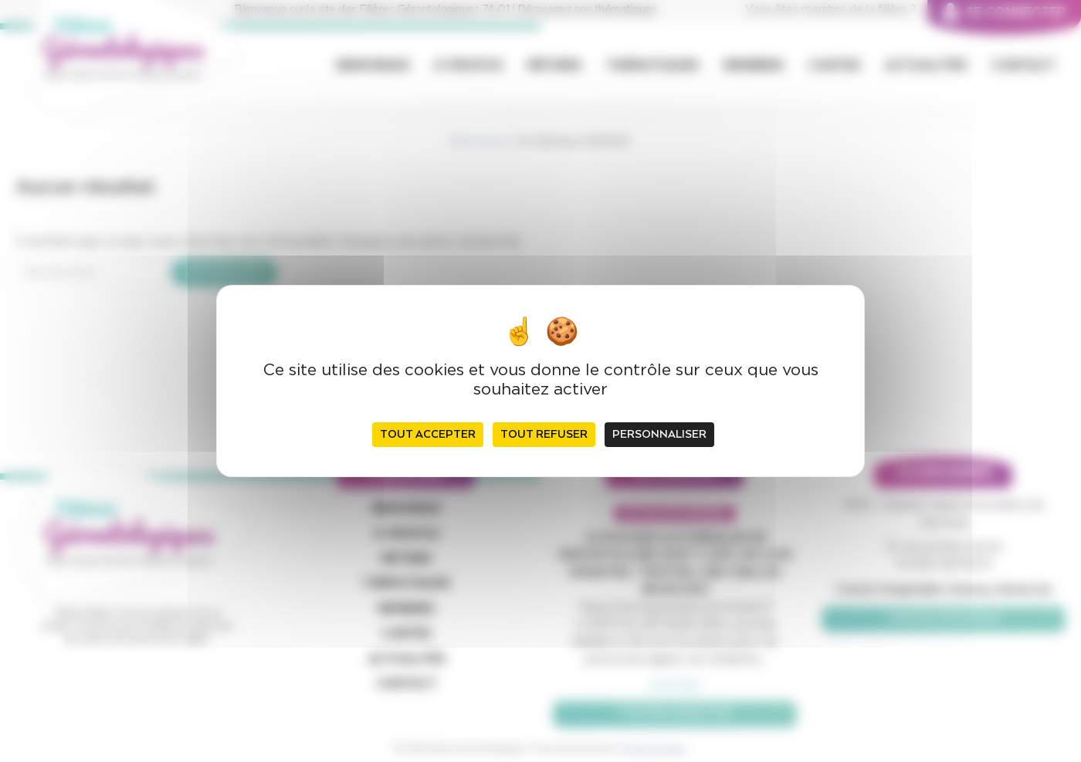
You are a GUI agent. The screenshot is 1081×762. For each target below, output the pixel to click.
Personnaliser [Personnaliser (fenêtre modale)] (659, 434)
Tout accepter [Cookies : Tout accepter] (428, 434)
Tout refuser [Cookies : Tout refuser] (544, 434)
